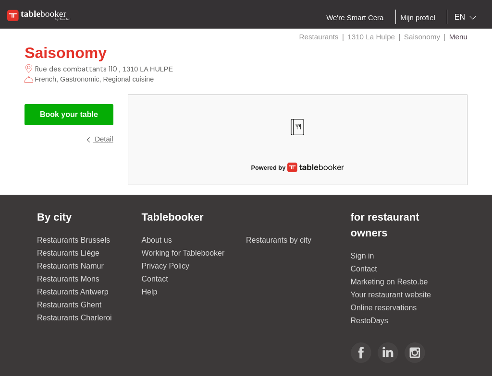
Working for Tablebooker (183, 253)
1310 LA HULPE (148, 69)
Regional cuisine (128, 79)
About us (157, 240)
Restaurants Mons (68, 279)
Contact (155, 279)
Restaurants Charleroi (74, 318)
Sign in (362, 256)
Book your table (69, 114)
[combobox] (467, 17)
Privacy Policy (166, 266)
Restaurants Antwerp (73, 292)
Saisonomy (66, 52)
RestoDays (369, 321)
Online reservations (384, 308)
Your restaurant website (391, 295)
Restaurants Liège (68, 253)
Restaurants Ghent (69, 305)
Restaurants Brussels (73, 240)
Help (150, 292)
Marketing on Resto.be (389, 282)
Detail (99, 139)
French (45, 79)
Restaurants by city (278, 240)
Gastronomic (79, 79)
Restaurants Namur (70, 266)
